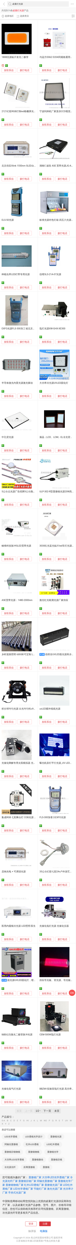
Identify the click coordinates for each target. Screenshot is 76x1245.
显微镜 (46, 1167)
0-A (3, 1121)
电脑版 (44, 1231)
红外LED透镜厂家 (34, 1184)
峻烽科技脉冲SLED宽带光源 (16, 545)
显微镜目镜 (56, 1159)
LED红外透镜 (52, 1144)
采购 (72, 993)
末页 (56, 1110)
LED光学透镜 (10, 1136)
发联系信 (9, 70)
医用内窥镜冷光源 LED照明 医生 (19, 925)
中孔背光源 (8, 437)
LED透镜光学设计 (33, 1136)
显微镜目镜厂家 (27, 1181)
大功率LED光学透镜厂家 (55, 1177)
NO (45, 1121)
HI (28, 1121)
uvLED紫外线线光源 (49, 708)
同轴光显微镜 (11, 1144)
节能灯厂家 (40, 1188)
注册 (45, 1223)
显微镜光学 (52, 1152)
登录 (31, 1223)
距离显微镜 (29, 1167)
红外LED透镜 (32, 1144)
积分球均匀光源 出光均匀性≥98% (19, 708)
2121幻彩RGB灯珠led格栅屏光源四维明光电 (25, 111)
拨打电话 (24, 70)
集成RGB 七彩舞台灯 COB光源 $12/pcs (22, 817)
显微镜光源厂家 (53, 1184)
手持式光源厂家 (17, 1192)
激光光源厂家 (54, 1188)
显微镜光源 (55, 1136)
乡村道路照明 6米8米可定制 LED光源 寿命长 (25, 654)
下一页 (47, 1110)
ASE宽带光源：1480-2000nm (17, 600)
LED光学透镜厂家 (23, 1188)
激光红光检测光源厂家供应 (53, 600)
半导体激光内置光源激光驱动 (17, 382)
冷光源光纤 (10, 1167)
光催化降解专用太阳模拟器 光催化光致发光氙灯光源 (29, 763)
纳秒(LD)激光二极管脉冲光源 (17, 1034)
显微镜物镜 (33, 1152)
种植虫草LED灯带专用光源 (16, 274)
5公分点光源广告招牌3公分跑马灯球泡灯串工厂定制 (29, 491)
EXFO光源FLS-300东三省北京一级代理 (22, 328)
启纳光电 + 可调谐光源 (14, 871)
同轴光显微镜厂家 (47, 1181)
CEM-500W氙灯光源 (50, 1034)
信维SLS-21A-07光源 (50, 274)
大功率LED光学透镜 (14, 1159)
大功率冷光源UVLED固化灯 (53, 382)
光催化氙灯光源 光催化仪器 (54, 925)
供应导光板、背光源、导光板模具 (57, 980)
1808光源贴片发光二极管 (15, 57)
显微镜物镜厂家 (14, 1184)
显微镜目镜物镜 (12, 1152)
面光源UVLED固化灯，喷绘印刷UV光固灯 (29, 980)
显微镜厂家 (35, 1177)
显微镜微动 (37, 1159)
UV (66, 1121)
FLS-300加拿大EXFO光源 (52, 817)
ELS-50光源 (8, 219)
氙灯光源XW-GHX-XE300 (52, 328)
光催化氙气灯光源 (11, 1088)
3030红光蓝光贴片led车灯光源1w (57, 545)
